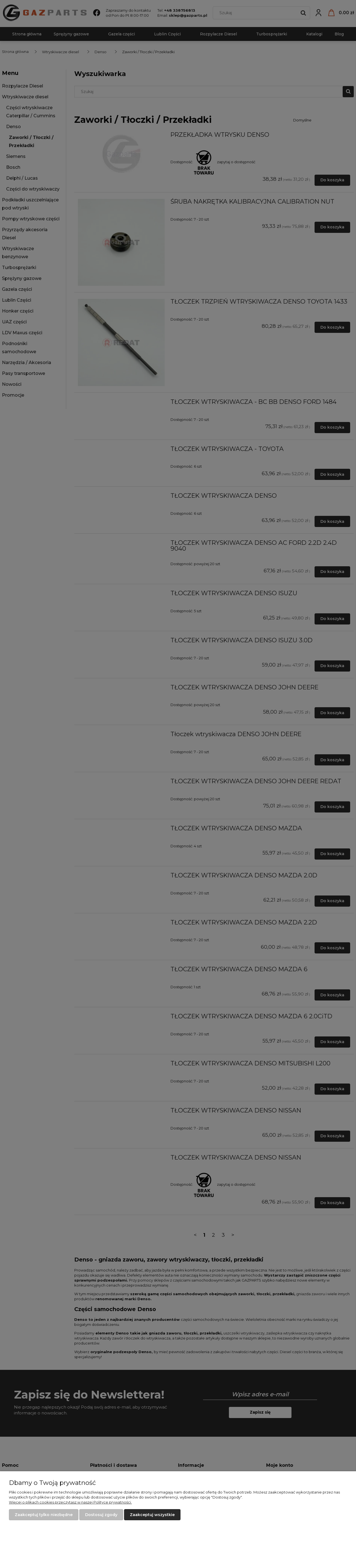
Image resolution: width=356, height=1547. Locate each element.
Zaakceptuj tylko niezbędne (44, 1514)
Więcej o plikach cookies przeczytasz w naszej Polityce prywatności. (70, 1502)
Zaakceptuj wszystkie (152, 1514)
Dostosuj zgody (101, 1514)
